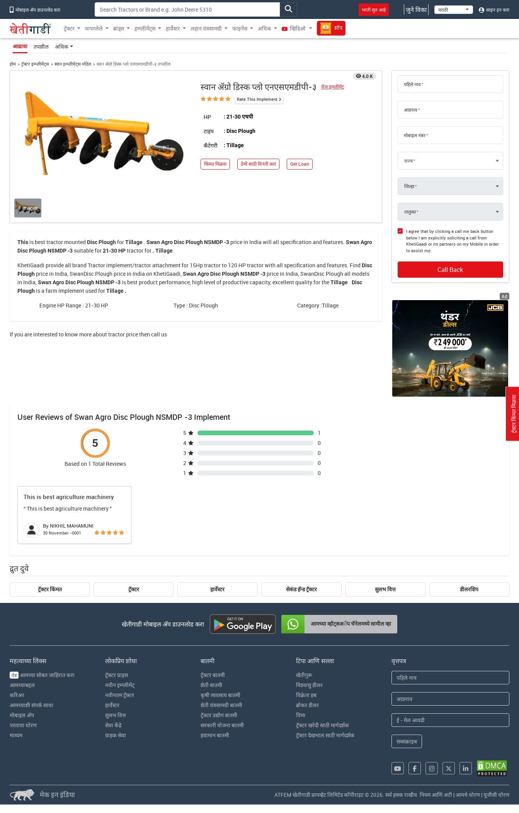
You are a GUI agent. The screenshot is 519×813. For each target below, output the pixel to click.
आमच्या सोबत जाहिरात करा (42, 675)
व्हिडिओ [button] (294, 28)
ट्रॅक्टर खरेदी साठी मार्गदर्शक (322, 725)
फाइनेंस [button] (239, 28)
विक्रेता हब (306, 695)
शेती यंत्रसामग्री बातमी (221, 705)
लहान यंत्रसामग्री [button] (206, 28)
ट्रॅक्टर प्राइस (116, 675)
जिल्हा (409, 186)
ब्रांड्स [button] (118, 28)
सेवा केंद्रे (113, 725)
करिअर (17, 695)
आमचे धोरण (468, 794)
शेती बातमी (211, 685)
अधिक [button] (264, 28)
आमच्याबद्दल (22, 685)
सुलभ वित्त (385, 589)
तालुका (410, 211)
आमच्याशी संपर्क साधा (31, 705)
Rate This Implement (257, 99)
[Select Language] (454, 10)
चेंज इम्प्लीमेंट (332, 86)
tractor (54, 242)
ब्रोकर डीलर (307, 705)
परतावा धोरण (23, 725)
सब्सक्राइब (406, 741)
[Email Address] (450, 720)
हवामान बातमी (215, 735)
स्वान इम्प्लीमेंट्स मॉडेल (72, 64)
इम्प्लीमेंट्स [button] (144, 28)
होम (13, 64)
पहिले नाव (412, 84)
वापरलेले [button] (94, 28)
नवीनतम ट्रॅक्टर (119, 695)
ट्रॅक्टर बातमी (213, 675)
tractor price (123, 334)
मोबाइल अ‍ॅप (22, 715)
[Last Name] (450, 699)
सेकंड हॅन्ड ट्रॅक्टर (301, 589)
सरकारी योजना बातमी (222, 725)
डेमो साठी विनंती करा (258, 164)
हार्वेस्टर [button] (173, 28)
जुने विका (416, 9)
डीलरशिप (469, 589)
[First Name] (450, 677)
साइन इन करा (494, 10)
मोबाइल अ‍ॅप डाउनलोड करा (35, 10)
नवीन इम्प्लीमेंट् (119, 685)
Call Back (450, 269)
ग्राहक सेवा (115, 735)
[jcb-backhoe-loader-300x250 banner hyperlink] (450, 348)
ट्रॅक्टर (133, 589)
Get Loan (299, 164)
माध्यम (16, 735)
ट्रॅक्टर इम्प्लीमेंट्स (35, 64)
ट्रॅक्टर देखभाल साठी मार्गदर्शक (325, 735)
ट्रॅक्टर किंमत (50, 589)
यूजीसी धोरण (496, 794)
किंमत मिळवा (215, 164)
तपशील (41, 46)
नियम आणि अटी (436, 794)
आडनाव (410, 109)
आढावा (20, 46)
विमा (300, 715)
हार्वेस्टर (217, 589)
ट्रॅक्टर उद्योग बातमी (219, 715)
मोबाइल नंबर (414, 135)
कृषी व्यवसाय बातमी (220, 695)
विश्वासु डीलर (309, 685)
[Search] (187, 9)
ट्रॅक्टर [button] (69, 28)
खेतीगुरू (304, 675)
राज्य (408, 160)
